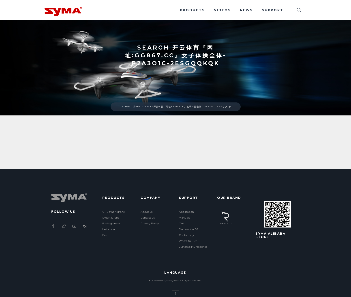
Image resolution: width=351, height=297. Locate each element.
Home (126, 106)
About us (146, 211)
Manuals (184, 217)
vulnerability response (193, 246)
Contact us (148, 217)
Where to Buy (188, 241)
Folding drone (111, 223)
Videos (222, 10)
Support (272, 10)
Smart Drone (110, 217)
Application (186, 211)
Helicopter (108, 229)
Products (192, 10)
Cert (181, 223)
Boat (105, 235)
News (246, 10)
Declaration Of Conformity (188, 232)
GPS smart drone (113, 211)
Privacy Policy (150, 223)
